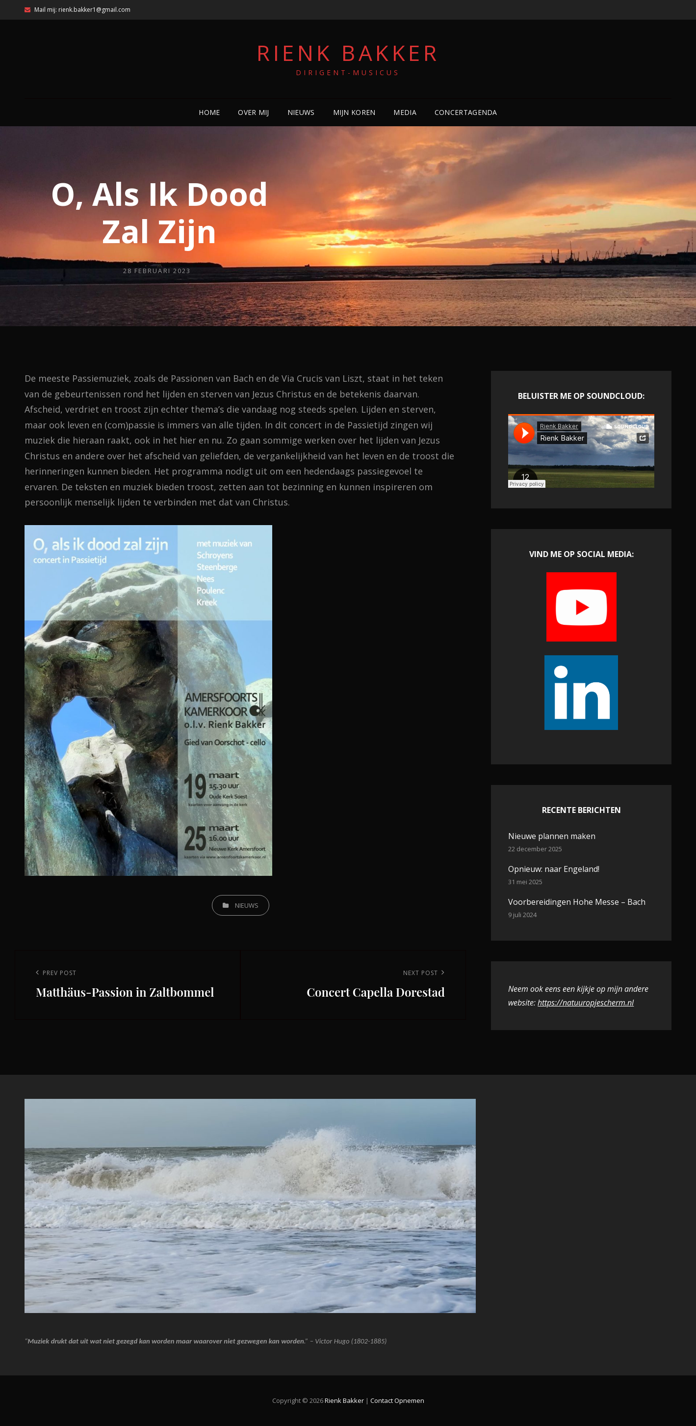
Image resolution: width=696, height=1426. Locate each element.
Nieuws (301, 112)
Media (404, 112)
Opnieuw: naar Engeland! (553, 869)
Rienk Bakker (348, 52)
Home (209, 112)
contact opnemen (397, 1400)
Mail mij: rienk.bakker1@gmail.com (77, 9)
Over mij (253, 112)
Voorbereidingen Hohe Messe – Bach (576, 901)
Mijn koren (354, 112)
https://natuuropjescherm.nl (586, 1002)
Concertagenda (466, 112)
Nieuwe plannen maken (551, 836)
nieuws (246, 905)
